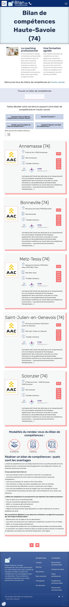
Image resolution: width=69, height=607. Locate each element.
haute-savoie (58, 82)
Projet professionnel (56, 575)
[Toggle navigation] (66, 3)
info (58, 153)
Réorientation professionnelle (56, 589)
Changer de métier (57, 569)
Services (39, 567)
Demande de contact (58, 164)
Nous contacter (41, 576)
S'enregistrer (40, 581)
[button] (19, 117)
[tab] (20, 117)
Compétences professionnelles (57, 582)
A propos (39, 562)
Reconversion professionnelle (56, 564)
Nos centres (40, 572)
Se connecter (40, 585)
